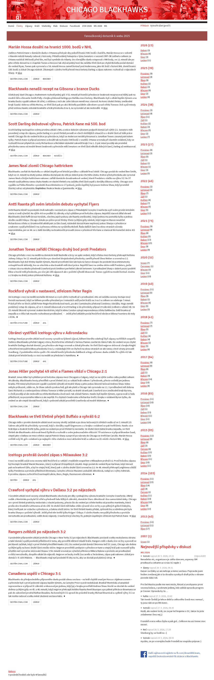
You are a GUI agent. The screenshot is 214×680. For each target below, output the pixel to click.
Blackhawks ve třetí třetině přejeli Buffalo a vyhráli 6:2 (54, 416)
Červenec (145, 266)
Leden (144, 60)
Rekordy (47, 79)
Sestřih (13, 480)
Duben (144, 50)
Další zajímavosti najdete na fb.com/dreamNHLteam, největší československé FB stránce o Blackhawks (174, 655)
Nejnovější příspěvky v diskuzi (166, 547)
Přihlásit (145, 25)
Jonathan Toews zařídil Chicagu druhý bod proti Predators (57, 249)
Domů (11, 25)
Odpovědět (200, 556)
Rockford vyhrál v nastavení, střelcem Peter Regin (50, 291)
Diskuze (64, 25)
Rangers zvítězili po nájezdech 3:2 (37, 532)
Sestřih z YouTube (19, 323)
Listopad (145, 77)
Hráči (37, 25)
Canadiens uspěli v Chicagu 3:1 (34, 573)
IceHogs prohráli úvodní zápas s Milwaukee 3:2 (48, 455)
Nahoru (11, 671)
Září (142, 120)
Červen (144, 449)
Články (19, 25)
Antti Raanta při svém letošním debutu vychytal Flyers (53, 204)
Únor (143, 57)
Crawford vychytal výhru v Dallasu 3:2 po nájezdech (52, 490)
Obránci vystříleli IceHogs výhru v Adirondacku (47, 333)
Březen (144, 53)
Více (20, 73)
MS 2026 (145, 552)
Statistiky (46, 25)
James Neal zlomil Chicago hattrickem (40, 165)
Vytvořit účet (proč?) (160, 25)
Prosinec (145, 73)
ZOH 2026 (87, 25)
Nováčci (58, 156)
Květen (144, 83)
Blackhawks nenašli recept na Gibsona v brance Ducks (53, 89)
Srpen (144, 263)
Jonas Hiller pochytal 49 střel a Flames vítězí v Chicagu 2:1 (57, 371)
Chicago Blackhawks (107, 10)
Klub (55, 25)
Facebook (75, 25)
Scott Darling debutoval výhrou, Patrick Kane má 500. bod (56, 124)
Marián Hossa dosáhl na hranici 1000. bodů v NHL (50, 47)
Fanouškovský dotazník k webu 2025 (107, 36)
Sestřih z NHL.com (19, 79)
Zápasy (36, 79)
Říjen (143, 80)
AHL (44, 323)
